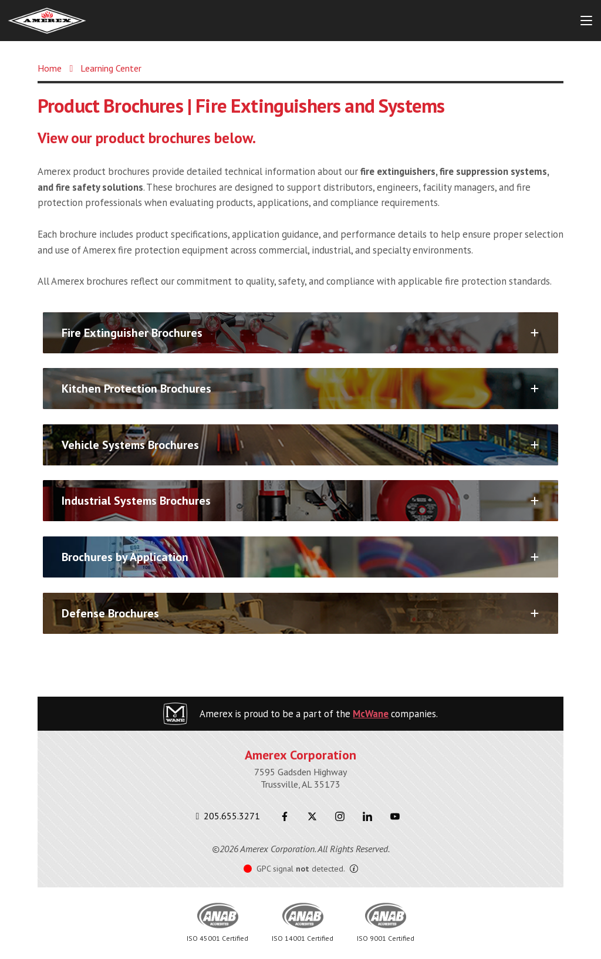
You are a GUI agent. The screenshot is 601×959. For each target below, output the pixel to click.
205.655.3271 (228, 816)
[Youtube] (394, 816)
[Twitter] (312, 816)
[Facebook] (284, 816)
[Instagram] (339, 816)
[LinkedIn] (367, 816)
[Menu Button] (586, 20)
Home (50, 68)
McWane (371, 713)
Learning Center (110, 68)
